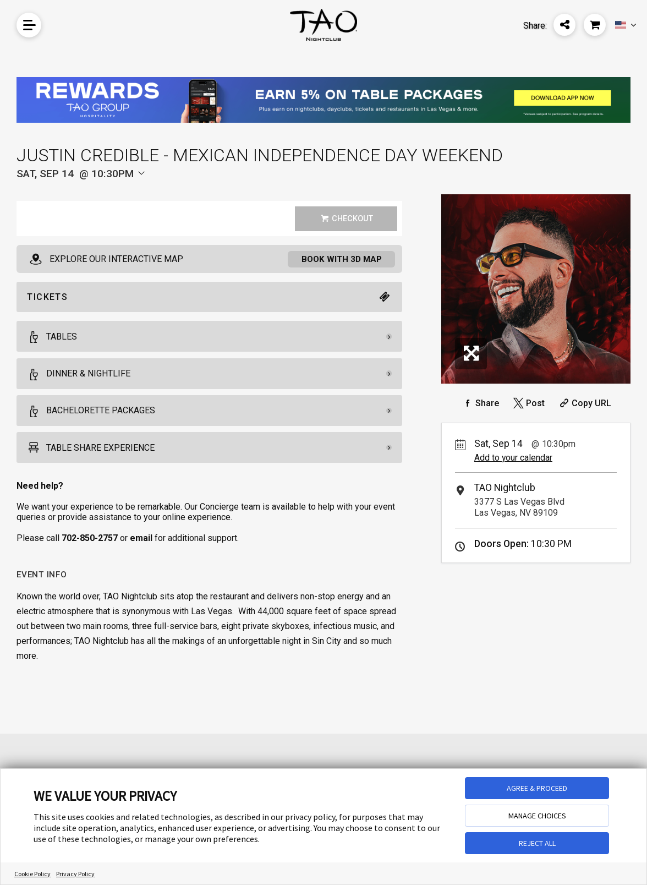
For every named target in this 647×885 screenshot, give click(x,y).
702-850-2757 (90, 539)
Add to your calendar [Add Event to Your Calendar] (513, 457)
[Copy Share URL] (584, 403)
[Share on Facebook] (479, 403)
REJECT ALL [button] (537, 843)
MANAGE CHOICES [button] (537, 816)
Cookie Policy (32, 874)
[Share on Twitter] (528, 403)
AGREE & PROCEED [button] (537, 788)
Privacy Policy (75, 874)
